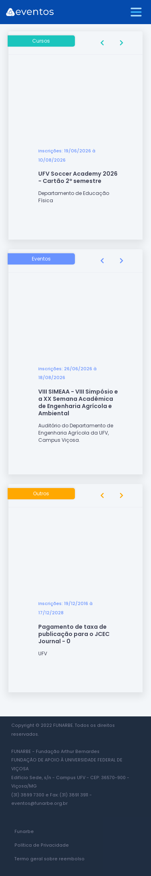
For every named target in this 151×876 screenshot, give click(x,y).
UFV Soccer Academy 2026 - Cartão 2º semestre (78, 177)
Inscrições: (50, 151)
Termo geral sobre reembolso (49, 859)
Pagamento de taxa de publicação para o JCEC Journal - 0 (74, 634)
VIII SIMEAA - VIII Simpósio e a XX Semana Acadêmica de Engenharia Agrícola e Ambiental (78, 402)
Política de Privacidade (41, 845)
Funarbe (24, 832)
